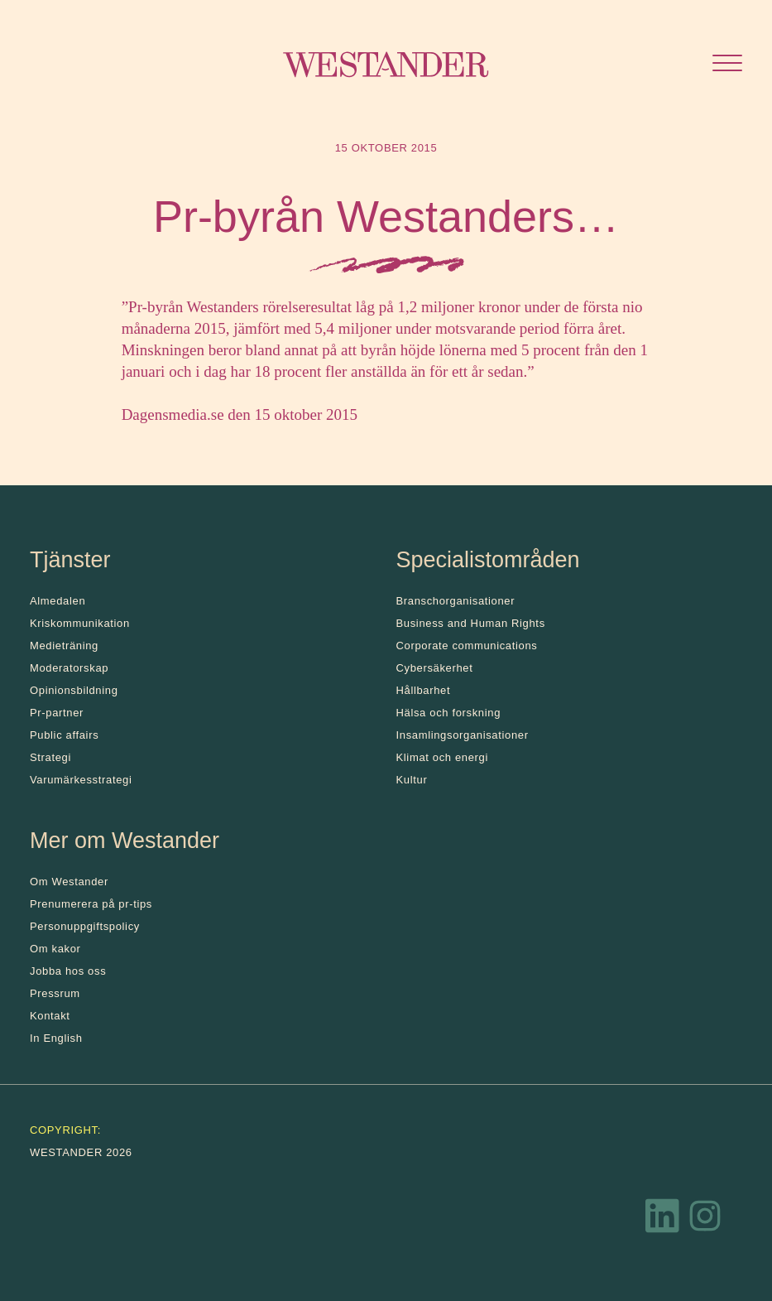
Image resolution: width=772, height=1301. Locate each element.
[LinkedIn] (662, 1219)
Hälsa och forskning (448, 712)
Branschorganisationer (455, 601)
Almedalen (57, 601)
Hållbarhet (423, 690)
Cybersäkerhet (434, 668)
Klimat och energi (442, 757)
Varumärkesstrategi (81, 779)
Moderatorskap (69, 668)
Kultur (412, 779)
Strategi (50, 757)
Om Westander (69, 881)
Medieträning (64, 645)
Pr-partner (57, 712)
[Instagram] (705, 1219)
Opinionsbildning (74, 690)
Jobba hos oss (68, 971)
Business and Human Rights (470, 623)
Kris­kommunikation (80, 623)
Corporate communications (467, 645)
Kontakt (50, 1015)
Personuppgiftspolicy (85, 926)
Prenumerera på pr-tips (91, 904)
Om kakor (55, 948)
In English (56, 1038)
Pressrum (55, 993)
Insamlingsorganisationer (462, 735)
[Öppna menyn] (727, 65)
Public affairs (64, 735)
